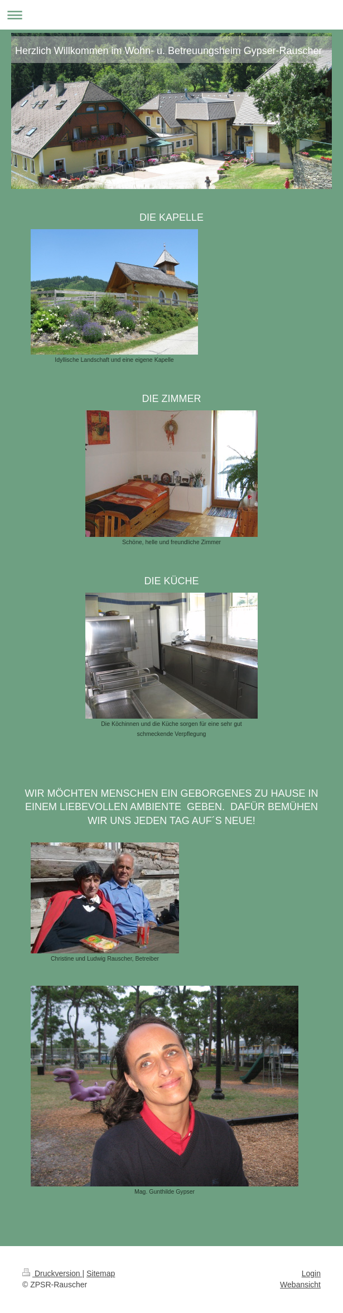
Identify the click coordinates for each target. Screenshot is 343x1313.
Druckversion (52, 1273)
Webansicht (300, 1284)
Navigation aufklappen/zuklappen (171, 15)
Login (311, 1273)
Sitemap (100, 1273)
